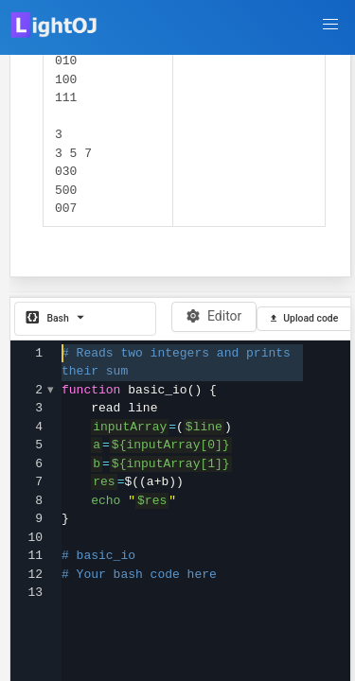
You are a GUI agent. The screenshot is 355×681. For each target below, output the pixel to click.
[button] (330, 24)
